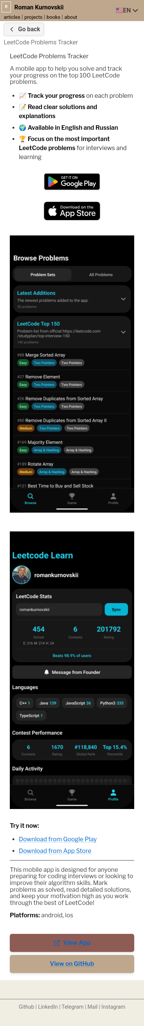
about (70, 17)
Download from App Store (55, 850)
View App (72, 942)
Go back (24, 29)
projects (34, 17)
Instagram (113, 1007)
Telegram (73, 1007)
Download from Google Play (58, 839)
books (53, 17)
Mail (92, 1007)
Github (26, 1007)
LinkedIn (48, 1007)
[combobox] (128, 10)
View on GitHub (72, 963)
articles (12, 17)
